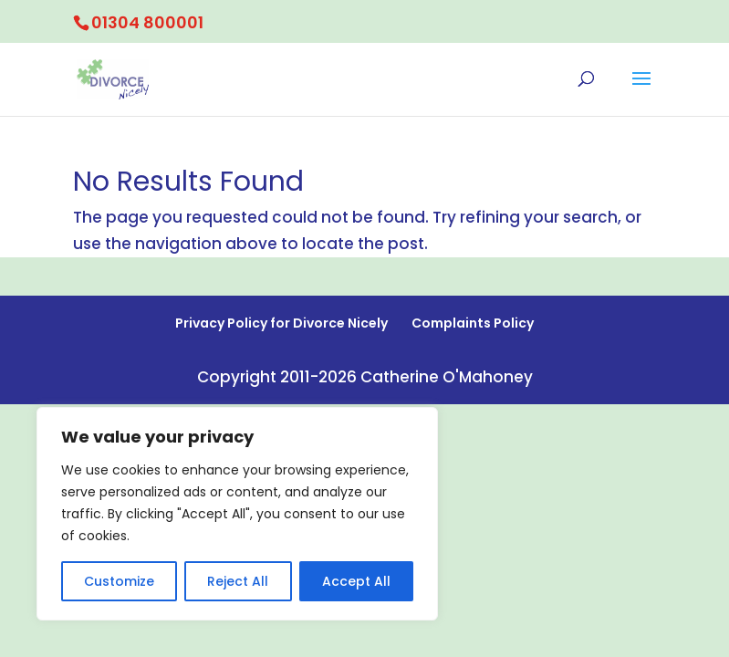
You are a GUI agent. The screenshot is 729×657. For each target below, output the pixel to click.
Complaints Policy (472, 323)
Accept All (356, 581)
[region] (237, 513)
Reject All (237, 581)
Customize (119, 581)
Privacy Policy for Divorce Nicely (281, 323)
